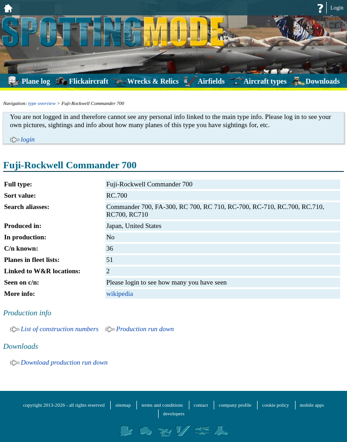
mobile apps (312, 405)
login (28, 139)
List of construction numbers (59, 329)
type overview (42, 103)
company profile (235, 405)
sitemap (123, 405)
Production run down (145, 329)
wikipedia (119, 293)
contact (201, 405)
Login (336, 8)
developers (174, 413)
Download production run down (64, 362)
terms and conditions (162, 405)
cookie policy (275, 405)
